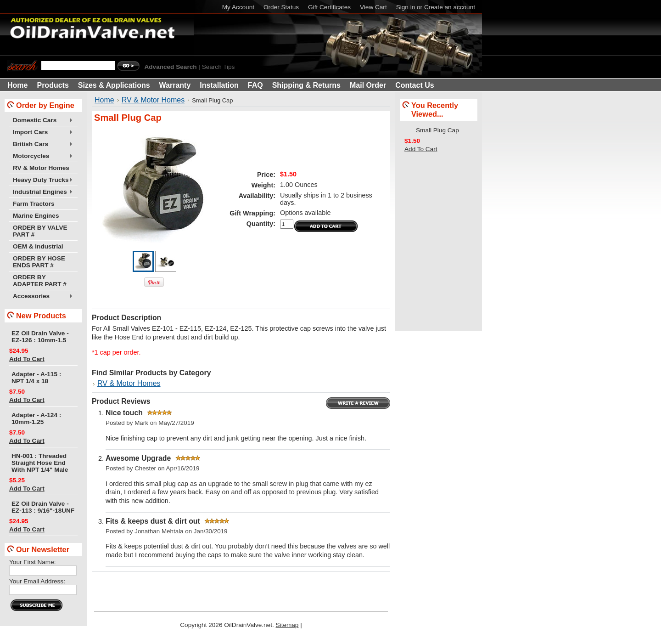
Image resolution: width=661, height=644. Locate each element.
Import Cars (41, 132)
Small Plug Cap (437, 130)
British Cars (41, 144)
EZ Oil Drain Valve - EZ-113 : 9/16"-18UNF (42, 507)
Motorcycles (41, 156)
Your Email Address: (37, 581)
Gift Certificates (329, 7)
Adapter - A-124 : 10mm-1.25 (36, 418)
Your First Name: (32, 562)
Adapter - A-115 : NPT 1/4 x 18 (36, 377)
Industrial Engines (41, 192)
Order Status (281, 7)
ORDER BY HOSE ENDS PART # (39, 262)
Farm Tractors (34, 203)
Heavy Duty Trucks (41, 180)
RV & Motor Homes (41, 167)
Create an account (449, 7)
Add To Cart (27, 359)
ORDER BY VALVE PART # (40, 231)
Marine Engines (36, 215)
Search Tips (218, 66)
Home (104, 100)
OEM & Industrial (38, 246)
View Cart (373, 7)
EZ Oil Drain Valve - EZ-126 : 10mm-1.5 (40, 337)
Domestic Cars (41, 120)
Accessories (41, 296)
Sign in (405, 7)
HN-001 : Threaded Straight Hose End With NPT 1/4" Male (39, 462)
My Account (238, 7)
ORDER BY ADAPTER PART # (40, 281)
